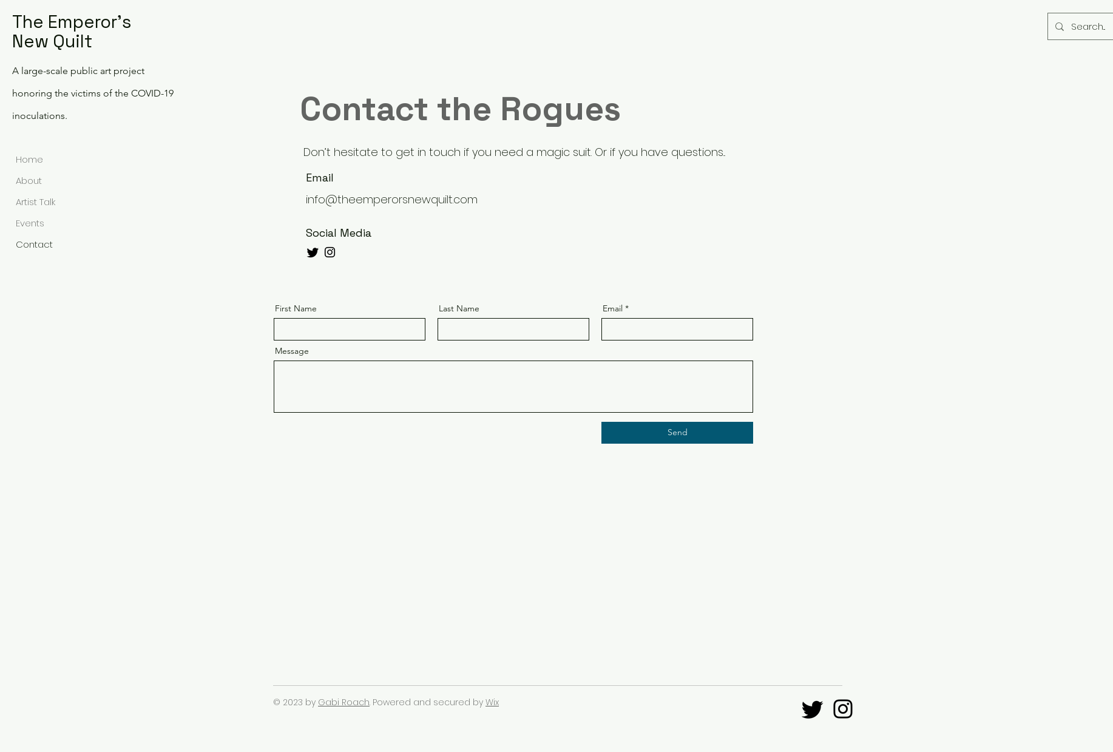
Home (29, 159)
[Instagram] (330, 252)
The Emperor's (71, 21)
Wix (492, 702)
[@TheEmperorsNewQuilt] (843, 709)
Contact (34, 244)
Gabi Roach (344, 702)
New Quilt (52, 41)
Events (30, 223)
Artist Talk (35, 201)
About (29, 180)
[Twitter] (313, 252)
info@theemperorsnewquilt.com (392, 199)
